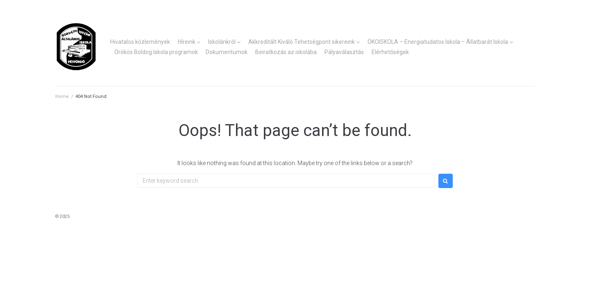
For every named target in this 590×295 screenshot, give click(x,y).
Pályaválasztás (344, 52)
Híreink (186, 42)
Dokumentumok (226, 52)
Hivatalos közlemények (140, 42)
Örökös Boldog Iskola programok (156, 52)
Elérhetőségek (390, 52)
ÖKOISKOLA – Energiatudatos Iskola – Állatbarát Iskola (438, 42)
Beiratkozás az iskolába (286, 52)
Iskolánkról (222, 42)
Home (62, 96)
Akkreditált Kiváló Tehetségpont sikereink (301, 42)
